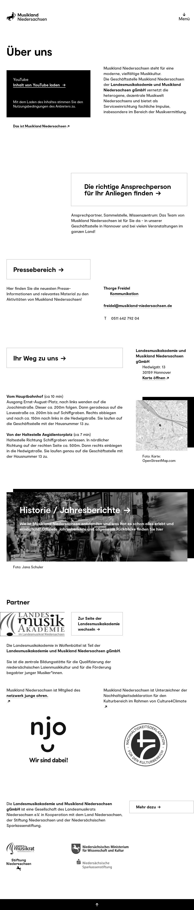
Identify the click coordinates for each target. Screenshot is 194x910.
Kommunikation (124, 293)
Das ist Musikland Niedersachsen (39, 126)
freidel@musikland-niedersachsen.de (138, 305)
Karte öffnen (153, 377)
